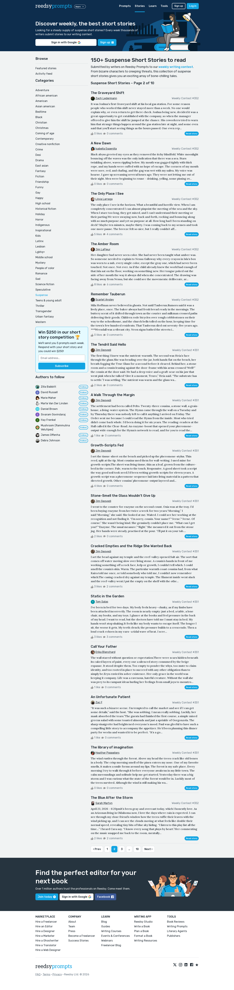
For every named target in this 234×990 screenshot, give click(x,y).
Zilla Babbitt (48, 386)
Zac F (98, 702)
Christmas (41, 128)
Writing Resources (145, 940)
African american (46, 95)
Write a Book (142, 926)
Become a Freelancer (81, 935)
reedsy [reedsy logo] (53, 6)
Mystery (40, 262)
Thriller (39, 305)
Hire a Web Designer (48, 950)
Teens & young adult (48, 300)
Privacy (57, 974)
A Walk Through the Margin (113, 395)
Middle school (44, 257)
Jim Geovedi (103, 350)
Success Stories (78, 940)
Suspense (41, 295)
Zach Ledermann (106, 98)
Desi (38, 154)
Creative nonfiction (47, 144)
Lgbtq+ (40, 252)
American (41, 101)
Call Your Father (104, 647)
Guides (105, 926)
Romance (41, 273)
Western (40, 322)
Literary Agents (177, 931)
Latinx (39, 241)
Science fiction (44, 284)
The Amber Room (105, 244)
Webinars (107, 940)
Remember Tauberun (108, 294)
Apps (80, 6)
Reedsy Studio (143, 921)
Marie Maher (48, 397)
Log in (192, 6)
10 (137, 849)
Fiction (39, 176)
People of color (44, 268)
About (72, 921)
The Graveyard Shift (107, 93)
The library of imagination (112, 747)
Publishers (173, 935)
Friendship (42, 181)
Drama (39, 160)
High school (42, 203)
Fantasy (40, 171)
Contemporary (44, 138)
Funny (39, 187)
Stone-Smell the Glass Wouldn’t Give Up (123, 496)
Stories (140, 6)
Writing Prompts (177, 926)
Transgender (43, 311)
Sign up (178, 6)
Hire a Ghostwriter (47, 940)
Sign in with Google (65, 42)
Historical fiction (45, 208)
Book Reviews (175, 921)
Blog (104, 921)
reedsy (53, 966)
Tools (164, 6)
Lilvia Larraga (104, 199)
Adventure (42, 90)
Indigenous (42, 225)
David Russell (49, 392)
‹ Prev (97, 849)
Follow (83, 387)
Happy (39, 198)
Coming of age (44, 133)
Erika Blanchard (105, 652)
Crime (39, 149)
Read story (191, 133)
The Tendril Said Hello (108, 344)
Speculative (42, 289)
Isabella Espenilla (106, 148)
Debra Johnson (50, 440)
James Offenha (50, 434)
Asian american (45, 106)
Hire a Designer (45, 931)
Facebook (105, 896)
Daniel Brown (49, 409)
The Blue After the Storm (112, 798)
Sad (37, 278)
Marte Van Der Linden (54, 403)
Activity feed (43, 73)
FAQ (37, 974)
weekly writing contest (175, 67)
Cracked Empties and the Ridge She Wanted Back (131, 546)
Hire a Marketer (44, 935)
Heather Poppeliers (107, 752)
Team (71, 926)
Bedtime (40, 111)
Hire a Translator (45, 945)
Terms (46, 974)
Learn (153, 6)
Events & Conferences (115, 935)
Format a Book (143, 935)
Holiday (40, 214)
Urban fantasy (44, 316)
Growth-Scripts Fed (107, 445)
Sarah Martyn (104, 803)
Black (38, 117)
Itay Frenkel (48, 419)
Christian (41, 122)
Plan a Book (141, 931)
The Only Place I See (107, 194)
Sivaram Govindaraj (53, 414)
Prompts (125, 6)
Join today (47, 896)
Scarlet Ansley (104, 299)
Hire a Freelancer (46, 921)
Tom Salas (101, 601)
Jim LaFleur (102, 249)
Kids (38, 235)
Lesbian (40, 246)
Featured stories (45, 68)
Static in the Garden (107, 596)
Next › (148, 849)
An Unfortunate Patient (110, 697)
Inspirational (43, 230)
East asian (41, 165)
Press (71, 931)
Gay (37, 192)
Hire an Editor (44, 926)
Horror (39, 219)
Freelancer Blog (111, 945)
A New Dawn (101, 143)
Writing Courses (111, 931)
